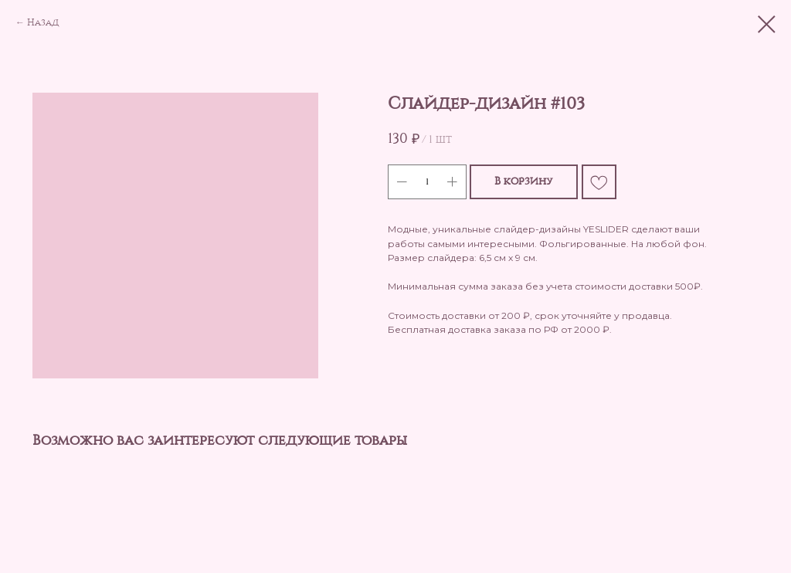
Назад (43, 22)
